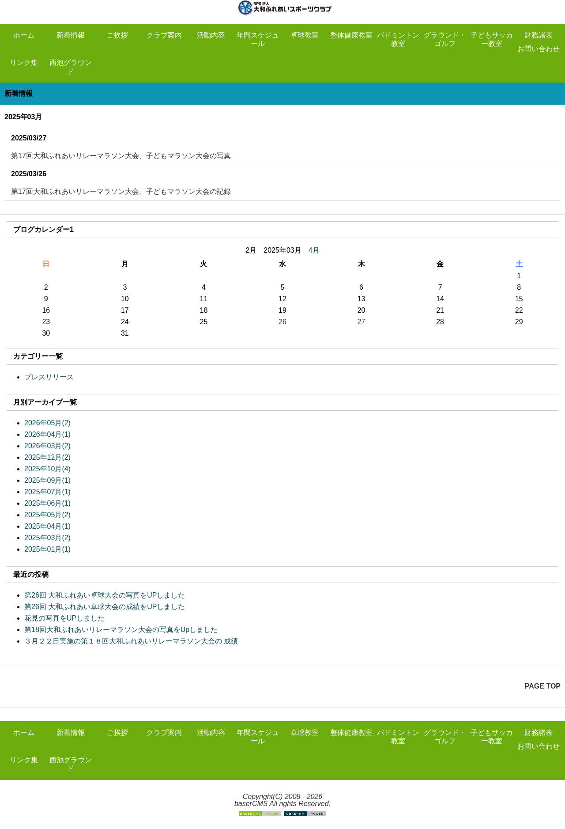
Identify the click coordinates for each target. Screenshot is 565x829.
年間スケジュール (258, 39)
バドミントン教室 (398, 39)
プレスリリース (49, 377)
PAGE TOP (543, 686)
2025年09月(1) (47, 480)
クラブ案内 (164, 35)
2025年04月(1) (47, 526)
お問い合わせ (538, 49)
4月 (314, 250)
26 (282, 322)
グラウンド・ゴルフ (445, 39)
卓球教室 (304, 35)
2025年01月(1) (47, 549)
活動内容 (211, 35)
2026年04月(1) (47, 434)
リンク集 (24, 62)
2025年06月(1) (47, 503)
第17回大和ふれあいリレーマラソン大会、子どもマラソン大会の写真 (121, 155)
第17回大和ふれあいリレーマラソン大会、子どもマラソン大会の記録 (121, 191)
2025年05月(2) (47, 515)
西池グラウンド (70, 67)
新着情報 (70, 35)
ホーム (23, 35)
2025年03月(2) (47, 537)
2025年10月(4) (47, 469)
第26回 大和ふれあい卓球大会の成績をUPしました (104, 606)
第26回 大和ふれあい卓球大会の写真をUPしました (104, 595)
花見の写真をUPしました (64, 618)
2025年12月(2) (47, 457)
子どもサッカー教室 (492, 39)
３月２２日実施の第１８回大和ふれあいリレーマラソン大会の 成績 (131, 641)
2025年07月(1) (47, 492)
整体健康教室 (351, 35)
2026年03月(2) (47, 446)
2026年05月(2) (47, 423)
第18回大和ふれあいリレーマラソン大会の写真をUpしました (121, 629)
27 (361, 322)
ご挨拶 (117, 35)
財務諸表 (538, 35)
